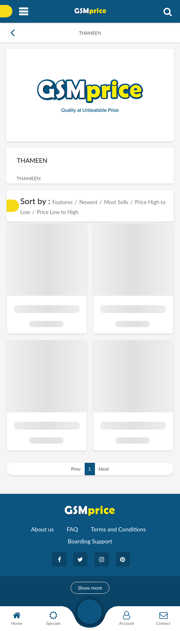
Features (62, 202)
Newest (88, 202)
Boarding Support (90, 541)
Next (104, 469)
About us (42, 529)
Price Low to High (57, 212)
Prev (76, 469)
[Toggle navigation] (23, 11)
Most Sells (116, 202)
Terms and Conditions (118, 529)
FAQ (72, 529)
